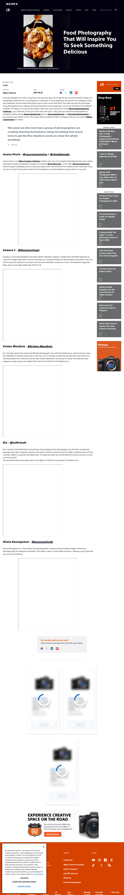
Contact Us (67, 860)
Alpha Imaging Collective (29, 161)
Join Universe (70, 873)
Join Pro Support (70, 869)
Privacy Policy (38, 874)
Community (57, 10)
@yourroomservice (35, 154)
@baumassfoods (42, 541)
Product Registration (72, 882)
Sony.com (115, 892)
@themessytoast (28, 250)
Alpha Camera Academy (30, 10)
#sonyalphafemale (56, 114)
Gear (87, 10)
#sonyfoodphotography (78, 114)
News (67, 878)
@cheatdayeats (60, 154)
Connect (69, 10)
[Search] (116, 9)
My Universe (106, 10)
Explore (46, 10)
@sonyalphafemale (32, 114)
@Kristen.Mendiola (40, 346)
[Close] (43, 847)
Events (78, 10)
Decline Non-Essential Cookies (24, 881)
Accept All (24, 878)
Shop (94, 10)
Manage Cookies (24, 886)
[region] (24, 868)
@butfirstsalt (18, 442)
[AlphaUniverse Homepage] (8, 10)
